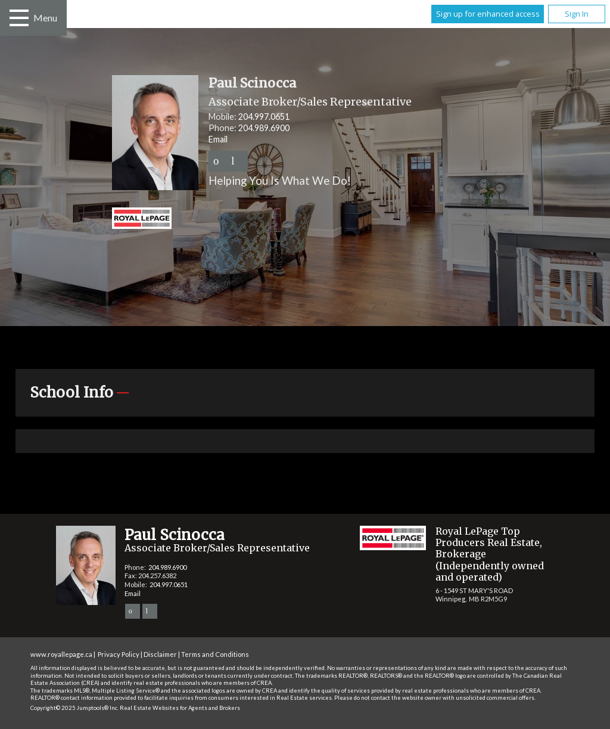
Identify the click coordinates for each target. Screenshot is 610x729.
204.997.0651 (264, 116)
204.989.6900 (264, 128)
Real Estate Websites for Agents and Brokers (180, 708)
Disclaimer (160, 654)
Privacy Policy (118, 654)
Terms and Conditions (215, 654)
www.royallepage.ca (61, 654)
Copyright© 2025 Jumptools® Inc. (74, 708)
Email (218, 139)
